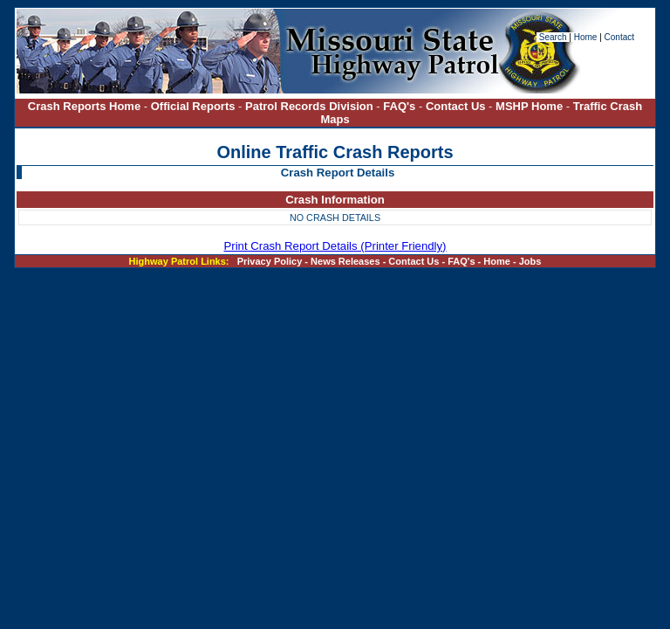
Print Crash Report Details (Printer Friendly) (334, 245)
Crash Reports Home (84, 106)
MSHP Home (529, 106)
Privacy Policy (270, 261)
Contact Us (457, 106)
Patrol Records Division (309, 106)
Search (554, 37)
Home (585, 37)
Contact (619, 37)
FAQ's (399, 106)
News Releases (345, 261)
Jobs (530, 261)
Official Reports (193, 106)
